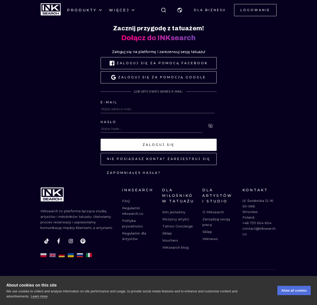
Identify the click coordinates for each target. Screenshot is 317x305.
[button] (180, 10)
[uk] (71, 255)
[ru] (80, 255)
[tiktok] (46, 241)
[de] (62, 255)
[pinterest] (83, 241)
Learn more (39, 297)
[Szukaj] (163, 10)
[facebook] (59, 241)
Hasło (109, 122)
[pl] (43, 255)
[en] (53, 255)
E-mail (109, 102)
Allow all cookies (294, 292)
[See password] (211, 126)
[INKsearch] (50, 10)
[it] (89, 255)
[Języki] (180, 10)
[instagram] (71, 241)
